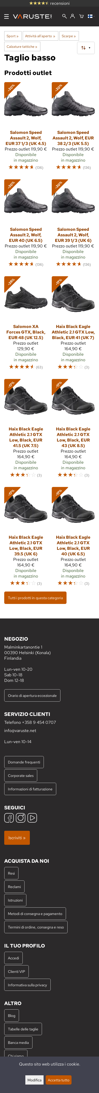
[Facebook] (9, 818)
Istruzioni (15, 900)
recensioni (49, 3)
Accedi (13, 957)
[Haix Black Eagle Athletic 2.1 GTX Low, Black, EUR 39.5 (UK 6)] (26, 539)
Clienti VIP (16, 971)
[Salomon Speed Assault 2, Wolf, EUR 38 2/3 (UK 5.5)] (73, 128)
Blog (11, 1015)
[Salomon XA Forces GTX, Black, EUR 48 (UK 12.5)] (26, 325)
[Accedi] (72, 16)
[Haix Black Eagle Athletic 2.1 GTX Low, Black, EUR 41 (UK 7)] (73, 325)
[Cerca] (64, 17)
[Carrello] (81, 16)
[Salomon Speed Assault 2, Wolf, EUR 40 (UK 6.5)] (26, 225)
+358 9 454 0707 (39, 722)
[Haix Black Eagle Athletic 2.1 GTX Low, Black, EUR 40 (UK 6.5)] (73, 539)
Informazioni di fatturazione (30, 788)
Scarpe (69, 36)
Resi (11, 873)
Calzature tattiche (22, 46)
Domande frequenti (24, 761)
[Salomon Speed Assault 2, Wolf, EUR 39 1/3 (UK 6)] (73, 225)
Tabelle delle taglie (23, 1028)
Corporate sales (21, 775)
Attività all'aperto (40, 36)
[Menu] (6, 16)
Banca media (18, 1042)
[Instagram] (20, 818)
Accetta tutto (58, 1079)
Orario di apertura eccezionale (32, 695)
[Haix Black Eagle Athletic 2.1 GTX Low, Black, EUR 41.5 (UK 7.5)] (26, 431)
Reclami (14, 886)
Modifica (34, 1079)
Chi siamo (16, 1055)
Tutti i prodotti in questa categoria (35, 597)
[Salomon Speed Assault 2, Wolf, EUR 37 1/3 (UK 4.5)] (26, 128)
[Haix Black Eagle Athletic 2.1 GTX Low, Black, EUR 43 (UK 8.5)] (73, 431)
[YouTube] (32, 818)
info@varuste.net (20, 730)
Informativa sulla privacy (27, 984)
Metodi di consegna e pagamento (35, 913)
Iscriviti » (17, 838)
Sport (12, 36)
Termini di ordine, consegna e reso (36, 927)
